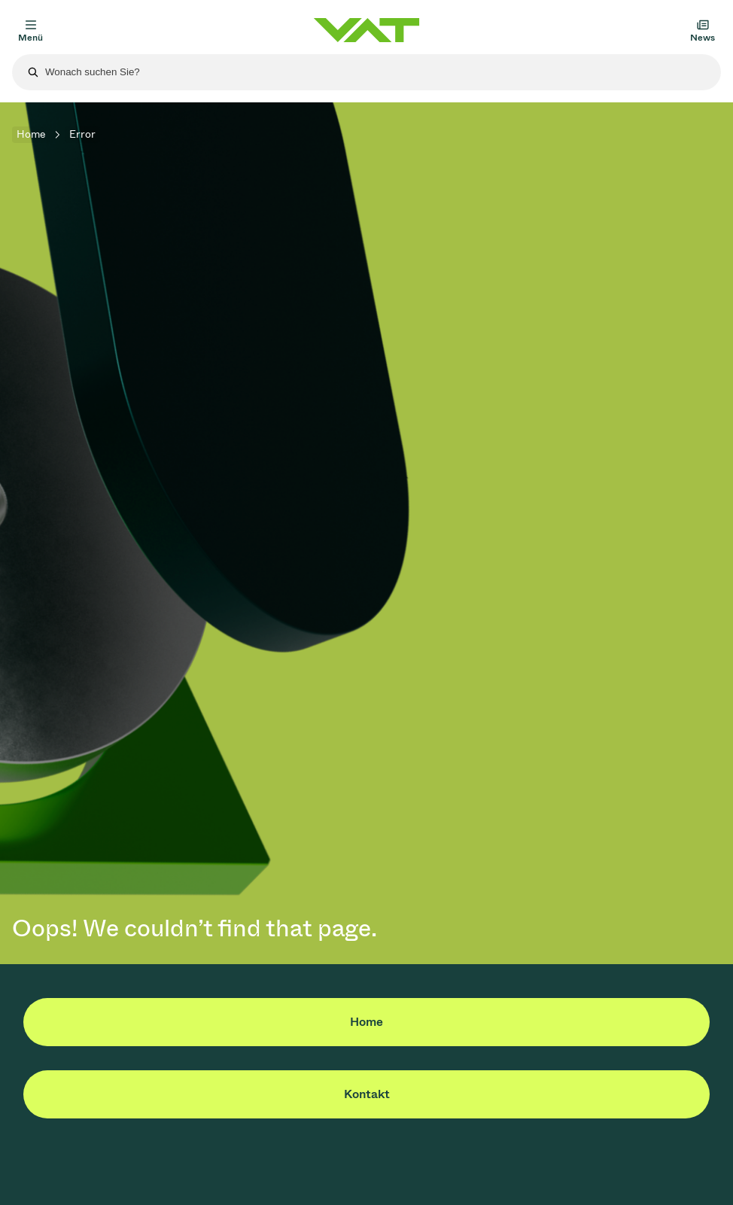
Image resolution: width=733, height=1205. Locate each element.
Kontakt (367, 1094)
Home (31, 134)
